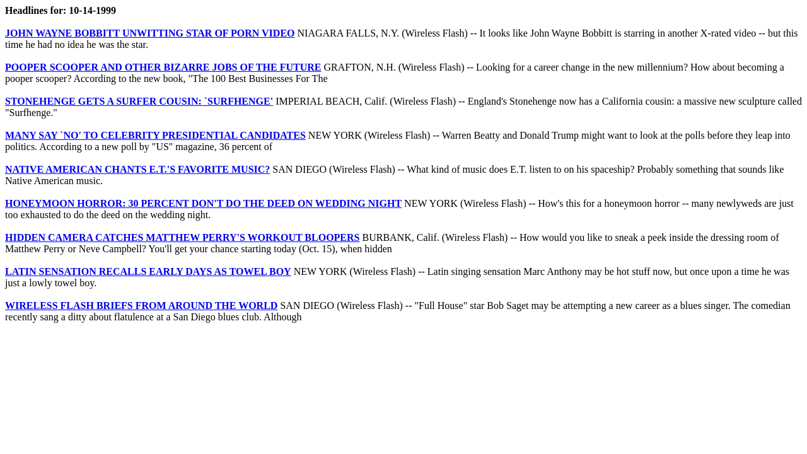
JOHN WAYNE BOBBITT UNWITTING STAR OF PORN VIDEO (150, 33)
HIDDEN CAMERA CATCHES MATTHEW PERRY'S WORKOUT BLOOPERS (182, 237)
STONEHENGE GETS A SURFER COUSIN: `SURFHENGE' (139, 101)
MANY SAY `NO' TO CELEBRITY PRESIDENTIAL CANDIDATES (155, 135)
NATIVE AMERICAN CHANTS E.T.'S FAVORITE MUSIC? (137, 169)
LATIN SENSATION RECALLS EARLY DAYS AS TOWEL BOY (148, 271)
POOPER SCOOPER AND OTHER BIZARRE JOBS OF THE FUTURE (163, 67)
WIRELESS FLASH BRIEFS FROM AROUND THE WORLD (141, 305)
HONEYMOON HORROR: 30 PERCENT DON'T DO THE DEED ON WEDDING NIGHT (203, 203)
